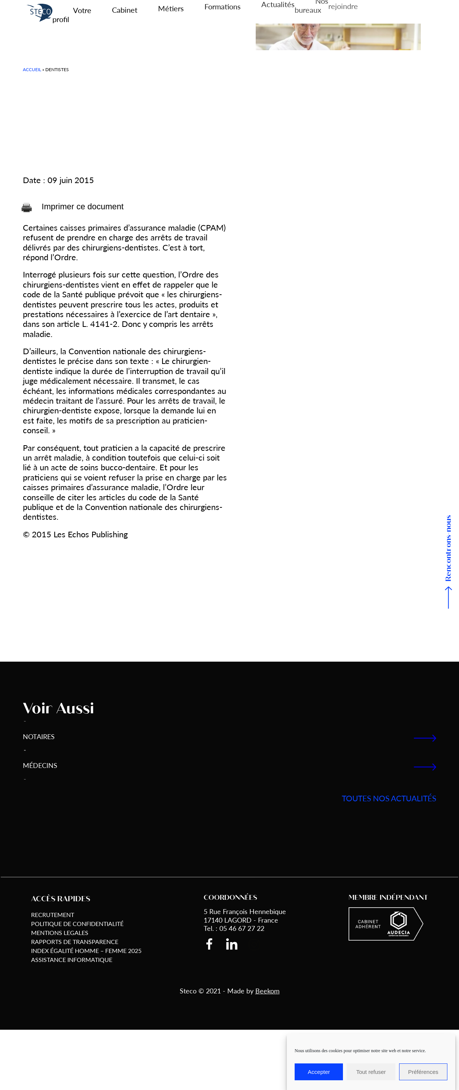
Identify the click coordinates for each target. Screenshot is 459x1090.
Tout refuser (371, 1072)
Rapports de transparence (74, 941)
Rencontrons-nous (449, 548)
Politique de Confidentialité (77, 923)
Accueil (32, 69)
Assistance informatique (71, 959)
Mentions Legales (59, 932)
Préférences (423, 1072)
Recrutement (52, 914)
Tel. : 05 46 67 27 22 (234, 928)
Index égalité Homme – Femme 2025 (86, 950)
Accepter (319, 1072)
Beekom (267, 990)
